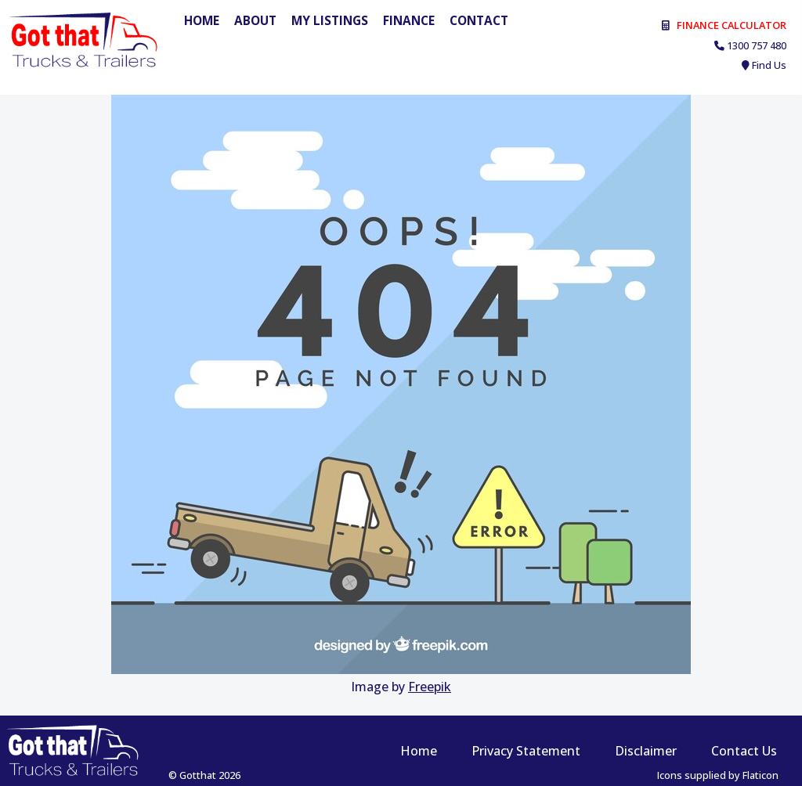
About (255, 21)
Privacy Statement (525, 750)
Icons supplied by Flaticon (718, 775)
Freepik (429, 686)
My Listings (329, 21)
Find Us (769, 65)
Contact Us (744, 750)
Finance (409, 21)
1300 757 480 (756, 45)
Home (201, 21)
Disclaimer (646, 750)
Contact (479, 21)
